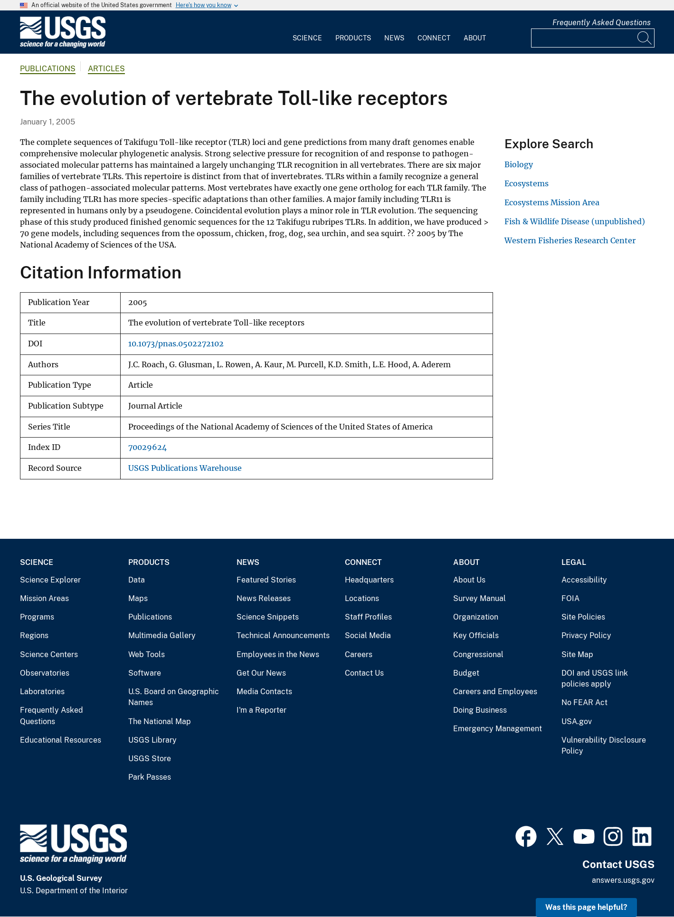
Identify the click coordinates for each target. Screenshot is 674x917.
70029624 (147, 447)
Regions (34, 635)
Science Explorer (50, 579)
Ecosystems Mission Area (551, 202)
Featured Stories (266, 579)
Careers (358, 654)
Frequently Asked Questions (601, 22)
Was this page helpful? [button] (586, 907)
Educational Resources (60, 740)
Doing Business (480, 710)
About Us (469, 579)
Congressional (478, 654)
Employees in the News (278, 654)
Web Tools (146, 654)
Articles (106, 68)
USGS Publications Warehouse (185, 468)
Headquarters (369, 579)
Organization (475, 616)
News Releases (264, 598)
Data (136, 579)
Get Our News (261, 673)
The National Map (159, 721)
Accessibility (584, 579)
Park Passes (149, 777)
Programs (37, 616)
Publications (48, 68)
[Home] (62, 45)
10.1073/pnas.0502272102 (176, 343)
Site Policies (583, 616)
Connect (434, 38)
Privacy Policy (586, 635)
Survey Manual (479, 598)
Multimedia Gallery (162, 635)
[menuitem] (307, 32)
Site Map (577, 654)
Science (307, 38)
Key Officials (476, 635)
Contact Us (364, 673)
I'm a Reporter (261, 710)
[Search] (645, 38)
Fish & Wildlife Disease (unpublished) (574, 221)
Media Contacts (264, 691)
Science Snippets (268, 616)
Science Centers (49, 654)
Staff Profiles (368, 616)
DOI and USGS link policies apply (594, 679)
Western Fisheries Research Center (570, 240)
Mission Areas (44, 598)
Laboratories (42, 691)
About (475, 38)
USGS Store (149, 758)
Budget (466, 673)
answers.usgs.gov (623, 880)
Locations (362, 598)
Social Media (368, 635)
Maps (138, 598)
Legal (573, 562)
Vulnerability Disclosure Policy (603, 746)
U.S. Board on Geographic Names (173, 697)
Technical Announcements (283, 635)
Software (144, 673)
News (394, 38)
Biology (518, 164)
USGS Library (152, 740)
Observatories (44, 673)
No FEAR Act (584, 702)
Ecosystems (526, 183)
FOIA (570, 598)
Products (353, 38)
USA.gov (576, 721)
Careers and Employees (495, 691)
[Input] (593, 38)
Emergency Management (497, 728)
